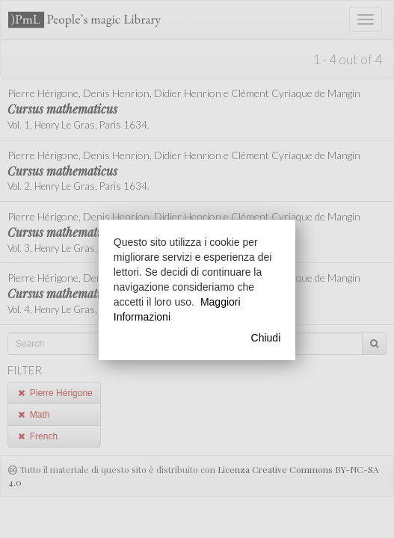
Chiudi (266, 338)
